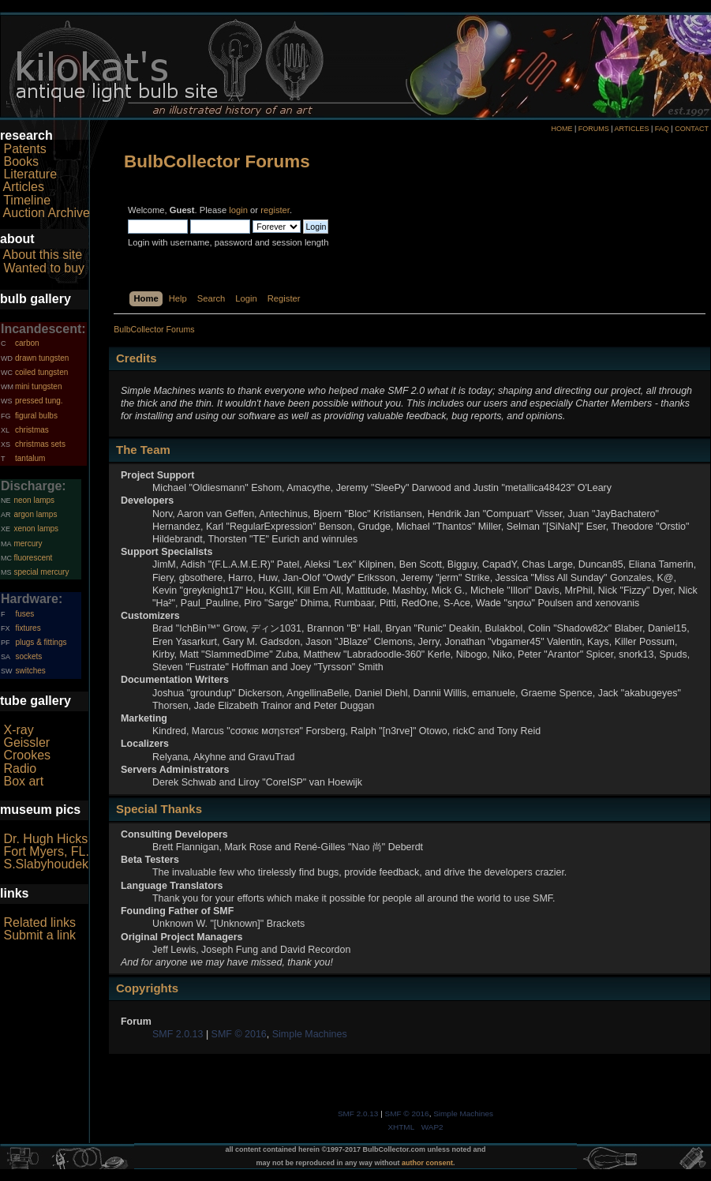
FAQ (662, 129)
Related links (39, 922)
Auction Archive (46, 212)
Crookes (27, 755)
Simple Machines (309, 1034)
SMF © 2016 (239, 1034)
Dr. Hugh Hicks (45, 838)
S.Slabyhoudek (45, 864)
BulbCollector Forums (217, 161)
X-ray (18, 730)
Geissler (26, 742)
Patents (24, 149)
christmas (32, 430)
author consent (427, 1163)
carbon (27, 343)
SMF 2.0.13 (177, 1034)
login (238, 210)
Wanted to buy (43, 268)
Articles (23, 186)
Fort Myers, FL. (45, 851)
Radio (19, 768)
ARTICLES (632, 129)
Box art (23, 781)
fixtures (27, 628)
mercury (27, 543)
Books (20, 161)
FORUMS (593, 129)
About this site (43, 254)
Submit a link (39, 935)
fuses (24, 613)
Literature (30, 174)
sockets (28, 656)
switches (30, 670)
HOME (561, 129)
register (275, 210)
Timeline (27, 200)
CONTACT (692, 129)
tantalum (30, 458)
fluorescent (32, 557)
